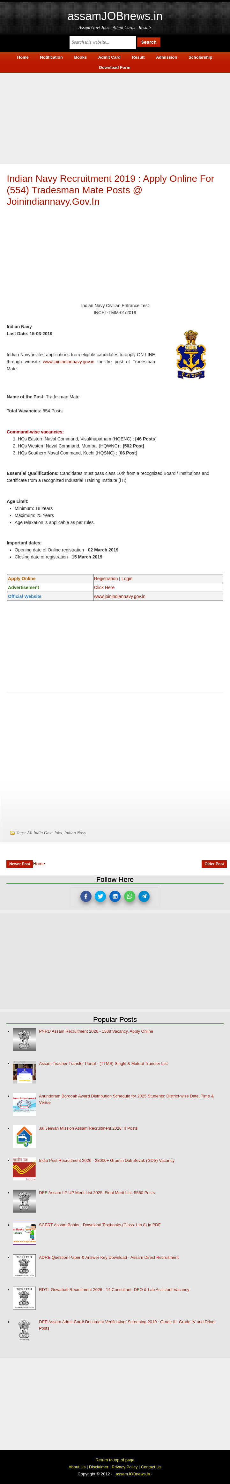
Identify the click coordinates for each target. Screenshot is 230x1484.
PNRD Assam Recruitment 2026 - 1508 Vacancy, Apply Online (96, 1031)
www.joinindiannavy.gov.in (68, 361)
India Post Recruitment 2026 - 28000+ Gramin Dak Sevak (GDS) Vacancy (106, 1160)
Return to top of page (114, 1460)
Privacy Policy (124, 1467)
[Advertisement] (115, 117)
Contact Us (151, 1467)
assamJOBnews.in (114, 16)
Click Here (104, 587)
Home (39, 863)
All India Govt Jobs (44, 833)
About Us (77, 1467)
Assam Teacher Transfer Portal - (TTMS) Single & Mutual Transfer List (103, 1063)
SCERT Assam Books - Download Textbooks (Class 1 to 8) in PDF (100, 1224)
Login (127, 578)
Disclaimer (98, 1467)
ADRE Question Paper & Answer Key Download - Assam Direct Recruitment (109, 1257)
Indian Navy (75, 833)
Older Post (214, 864)
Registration (106, 578)
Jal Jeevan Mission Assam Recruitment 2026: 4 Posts (88, 1128)
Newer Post (19, 864)
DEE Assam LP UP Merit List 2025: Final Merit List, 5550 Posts (97, 1192)
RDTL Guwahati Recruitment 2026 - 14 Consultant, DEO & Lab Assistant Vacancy (114, 1289)
